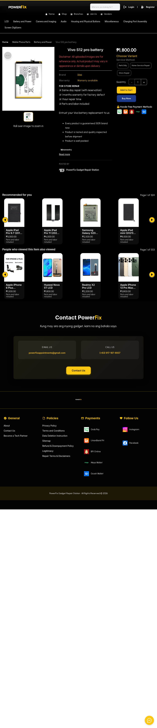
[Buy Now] (135, 98)
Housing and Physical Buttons (85, 21)
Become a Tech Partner (16, 510)
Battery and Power (22, 21)
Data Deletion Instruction (55, 510)
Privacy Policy (49, 500)
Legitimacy (48, 526)
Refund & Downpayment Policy (59, 521)
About (7, 500)
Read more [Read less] (65, 154)
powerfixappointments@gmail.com (49, 421)
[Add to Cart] (135, 90)
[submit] (5, 283)
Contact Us (78, 441)
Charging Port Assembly (135, 21)
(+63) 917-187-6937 (108, 421)
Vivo (79, 74)
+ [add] (144, 82)
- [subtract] (131, 82)
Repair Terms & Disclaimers (57, 531)
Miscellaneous (112, 21)
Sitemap (46, 515)
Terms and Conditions (54, 505)
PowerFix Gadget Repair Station (83, 170)
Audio (63, 21)
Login (128, 7)
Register (147, 7)
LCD (7, 21)
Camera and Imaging (46, 21)
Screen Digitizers (13, 27)
